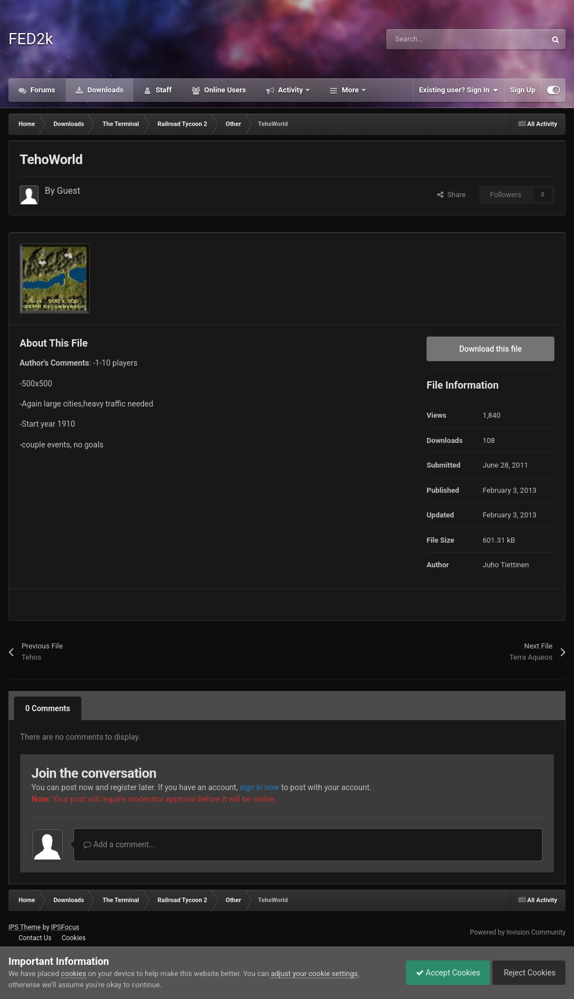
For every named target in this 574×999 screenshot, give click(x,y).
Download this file (490, 348)
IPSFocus (65, 927)
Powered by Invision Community (518, 932)
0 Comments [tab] (47, 708)
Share (451, 194)
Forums (42, 90)
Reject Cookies (527, 972)
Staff (163, 90)
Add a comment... (119, 844)
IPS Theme (24, 927)
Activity (290, 90)
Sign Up (522, 90)
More (350, 90)
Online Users (224, 90)
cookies (73, 973)
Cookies (74, 938)
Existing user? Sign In (458, 90)
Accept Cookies (442, 972)
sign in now (260, 787)
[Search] (442, 39)
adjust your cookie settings (314, 973)
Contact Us (35, 938)
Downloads (105, 90)
